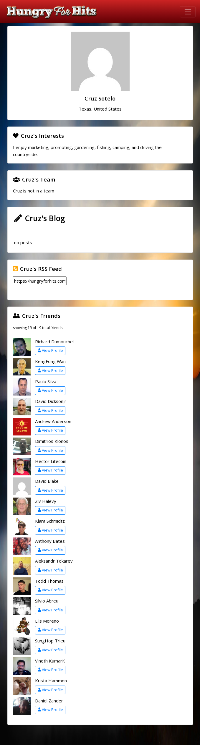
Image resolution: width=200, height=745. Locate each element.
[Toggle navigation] (188, 11)
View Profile (50, 350)
